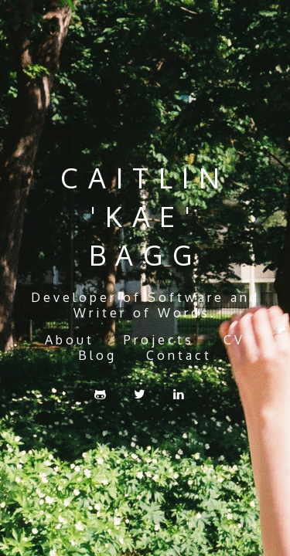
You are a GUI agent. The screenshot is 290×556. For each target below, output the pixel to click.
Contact (179, 355)
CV (234, 340)
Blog (97, 355)
